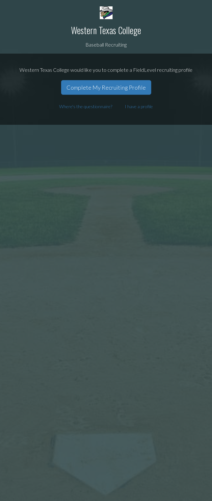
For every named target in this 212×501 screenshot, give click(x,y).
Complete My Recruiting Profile (106, 87)
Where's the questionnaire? (85, 106)
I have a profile (139, 106)
